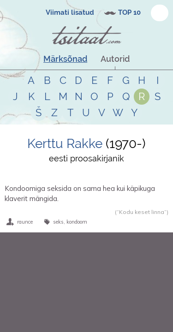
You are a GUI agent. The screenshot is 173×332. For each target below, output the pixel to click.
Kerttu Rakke (66, 143)
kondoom (76, 222)
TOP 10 (129, 12)
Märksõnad (65, 59)
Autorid (115, 59)
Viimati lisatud (70, 12)
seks (58, 222)
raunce (25, 222)
